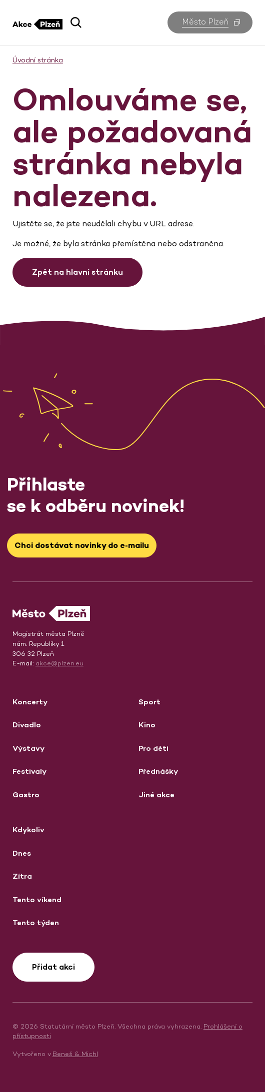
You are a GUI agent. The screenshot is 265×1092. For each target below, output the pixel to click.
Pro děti (153, 748)
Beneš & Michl (75, 1054)
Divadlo (26, 724)
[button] (76, 22)
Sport (149, 701)
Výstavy (28, 748)
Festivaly (29, 771)
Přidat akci (53, 967)
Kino (147, 724)
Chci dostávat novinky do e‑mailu (81, 545)
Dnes (21, 853)
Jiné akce (156, 794)
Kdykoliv (28, 829)
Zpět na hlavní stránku (77, 272)
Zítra (22, 876)
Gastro (26, 794)
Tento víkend (37, 899)
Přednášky (158, 771)
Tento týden (35, 922)
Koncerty (30, 701)
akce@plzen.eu (60, 663)
